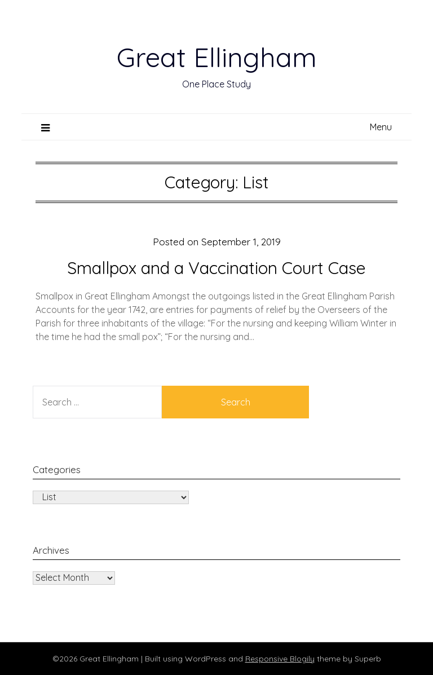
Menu (381, 127)
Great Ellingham (217, 57)
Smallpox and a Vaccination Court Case (216, 268)
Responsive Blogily (280, 659)
